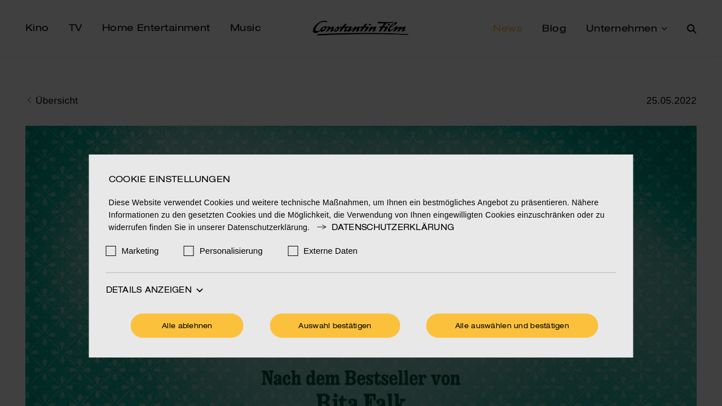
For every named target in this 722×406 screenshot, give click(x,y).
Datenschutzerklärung (384, 228)
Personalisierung (231, 250)
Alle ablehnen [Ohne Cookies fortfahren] (187, 326)
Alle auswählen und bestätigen (512, 326)
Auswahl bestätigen (334, 326)
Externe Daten (330, 250)
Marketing (140, 250)
